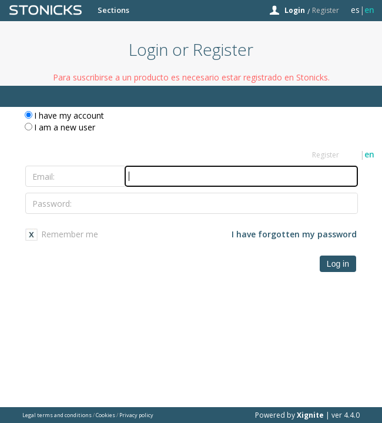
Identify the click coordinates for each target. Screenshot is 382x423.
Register (325, 10)
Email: (43, 176)
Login (294, 10)
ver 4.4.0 (345, 415)
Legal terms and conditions (57, 415)
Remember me (69, 234)
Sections (113, 10)
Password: (52, 203)
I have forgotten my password (294, 234)
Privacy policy (136, 415)
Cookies (105, 415)
